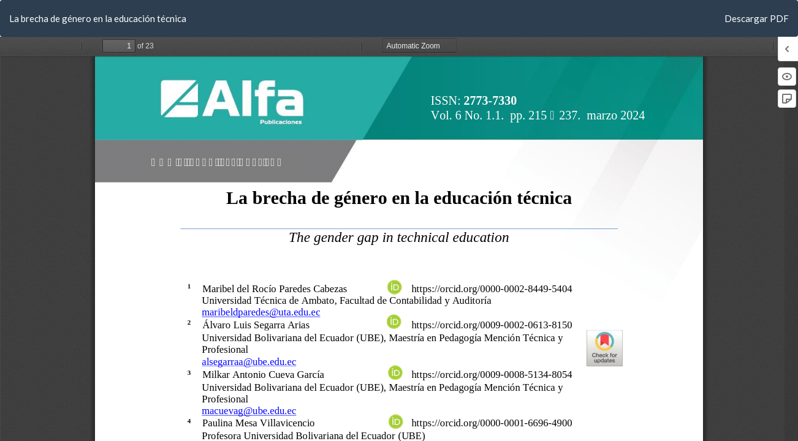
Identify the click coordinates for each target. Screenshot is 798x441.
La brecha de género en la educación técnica (97, 18)
